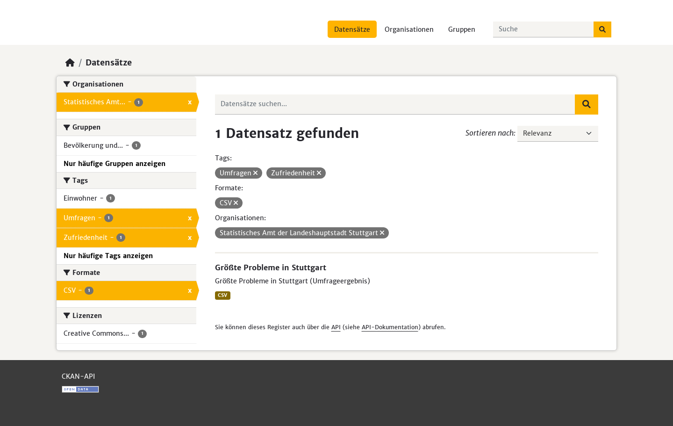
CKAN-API (78, 376)
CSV (222, 295)
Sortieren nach (489, 132)
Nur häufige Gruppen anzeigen (114, 163)
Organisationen (409, 29)
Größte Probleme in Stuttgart (270, 267)
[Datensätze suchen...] (543, 29)
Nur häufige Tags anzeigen (108, 256)
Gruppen (461, 29)
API (336, 327)
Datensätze (352, 29)
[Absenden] (602, 29)
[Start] (70, 63)
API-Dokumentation (390, 327)
